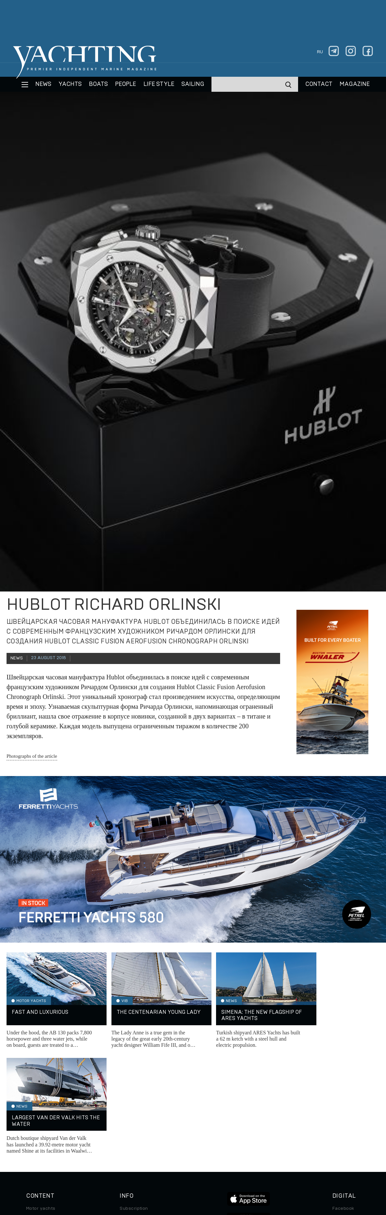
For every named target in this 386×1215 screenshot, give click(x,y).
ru (320, 52)
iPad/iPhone (346, 1130)
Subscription (134, 1102)
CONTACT (318, 84)
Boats (32, 1121)
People (125, 84)
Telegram (342, 1121)
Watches (36, 1157)
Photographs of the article (32, 756)
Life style (158, 84)
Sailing (192, 84)
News (43, 84)
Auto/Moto (38, 1148)
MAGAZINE (355, 84)
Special (34, 1139)
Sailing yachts (42, 1112)
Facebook (343, 1102)
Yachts (70, 84)
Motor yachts (41, 1102)
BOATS (98, 84)
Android (341, 1139)
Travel (33, 1130)
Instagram (343, 1112)
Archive (128, 1112)
